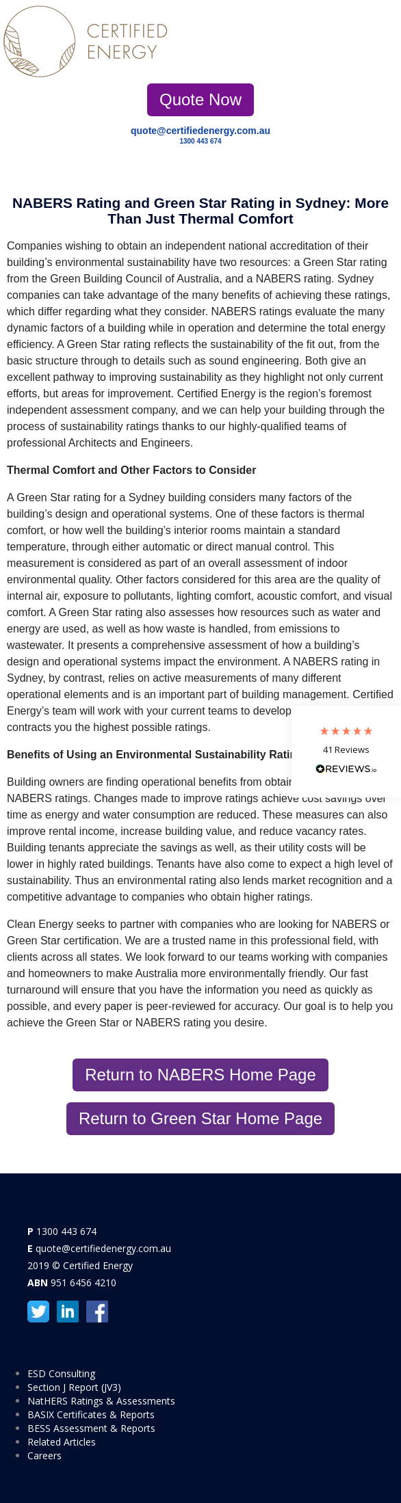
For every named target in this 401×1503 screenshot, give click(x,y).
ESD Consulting (61, 1373)
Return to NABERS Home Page (200, 1074)
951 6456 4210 (83, 1282)
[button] (346, 752)
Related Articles (61, 1441)
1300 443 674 (200, 141)
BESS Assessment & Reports (91, 1428)
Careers (44, 1455)
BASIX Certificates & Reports (91, 1414)
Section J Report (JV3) (74, 1387)
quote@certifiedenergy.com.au (200, 130)
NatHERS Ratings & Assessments (101, 1400)
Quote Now (200, 99)
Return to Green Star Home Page (200, 1118)
